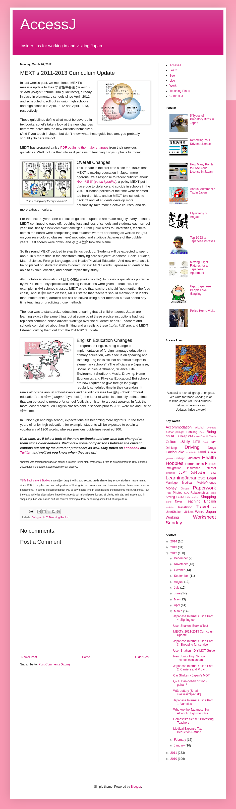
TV (214, 507)
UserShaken (174, 512)
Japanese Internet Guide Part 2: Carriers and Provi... (193, 667)
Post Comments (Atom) (54, 664)
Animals (211, 427)
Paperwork (204, 487)
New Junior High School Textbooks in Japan (189, 658)
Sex (188, 497)
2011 (174, 753)
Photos (177, 492)
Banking (191, 432)
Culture (171, 442)
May (177, 599)
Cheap (182, 436)
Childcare (194, 436)
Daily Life (190, 441)
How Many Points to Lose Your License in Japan (201, 168)
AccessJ (48, 24)
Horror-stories (194, 464)
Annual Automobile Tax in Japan (202, 190)
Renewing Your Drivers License (200, 141)
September (182, 576)
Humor (210, 464)
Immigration (174, 468)
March (178, 611)
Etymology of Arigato (198, 215)
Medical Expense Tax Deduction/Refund (187, 730)
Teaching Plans (179, 91)
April (177, 605)
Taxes (179, 501)
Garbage (179, 458)
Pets (168, 492)
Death (206, 442)
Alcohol (199, 427)
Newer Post (29, 657)
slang (168, 501)
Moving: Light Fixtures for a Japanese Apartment (199, 267)
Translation (185, 507)
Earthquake (175, 452)
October (180, 570)
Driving (192, 447)
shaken (195, 497)
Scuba (180, 497)
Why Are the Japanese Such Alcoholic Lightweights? (192, 711)
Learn (173, 70)
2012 (174, 553)
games (169, 458)
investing (170, 472)
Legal (211, 478)
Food (202, 452)
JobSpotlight (199, 472)
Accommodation (179, 427)
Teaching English (59, 517)
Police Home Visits (202, 311)
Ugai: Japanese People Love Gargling (200, 290)
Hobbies (174, 463)
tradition (170, 507)
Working (172, 517)
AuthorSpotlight (175, 431)
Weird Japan (205, 512)
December (181, 558)
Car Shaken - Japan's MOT (191, 675)
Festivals (191, 452)
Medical (187, 482)
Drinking (171, 448)
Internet (211, 468)
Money (171, 488)
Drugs (212, 448)
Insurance (193, 468)
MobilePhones (206, 482)
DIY (213, 442)
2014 (174, 541)
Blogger (136, 786)
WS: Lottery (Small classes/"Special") (187, 692)
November (181, 564)
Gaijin (212, 452)
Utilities (189, 512)
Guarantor (193, 458)
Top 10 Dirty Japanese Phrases (202, 239)
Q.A (186, 492)
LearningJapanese (185, 477)
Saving (170, 497)
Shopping (208, 497)
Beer (202, 432)
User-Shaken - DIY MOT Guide (194, 650)
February (180, 739)
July (177, 587)
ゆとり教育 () (96, 181)
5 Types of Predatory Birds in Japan (202, 119)
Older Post (142, 657)
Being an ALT (39, 517)
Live (172, 80)
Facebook (131, 448)
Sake (213, 492)
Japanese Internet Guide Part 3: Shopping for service (193, 642)
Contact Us (176, 96)
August (179, 582)
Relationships (200, 492)
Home (86, 657)
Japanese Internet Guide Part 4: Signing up (193, 617)
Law (213, 472)
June (177, 593)
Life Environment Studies (36, 480)
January (180, 745)
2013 (174, 547)
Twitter (25, 452)
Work (172, 85)
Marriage (172, 482)
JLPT (183, 472)
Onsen (185, 488)
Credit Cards (208, 436)
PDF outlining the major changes (84, 147)
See (172, 75)
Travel (202, 506)
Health (209, 457)
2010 (174, 759)
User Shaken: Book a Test (190, 626)
